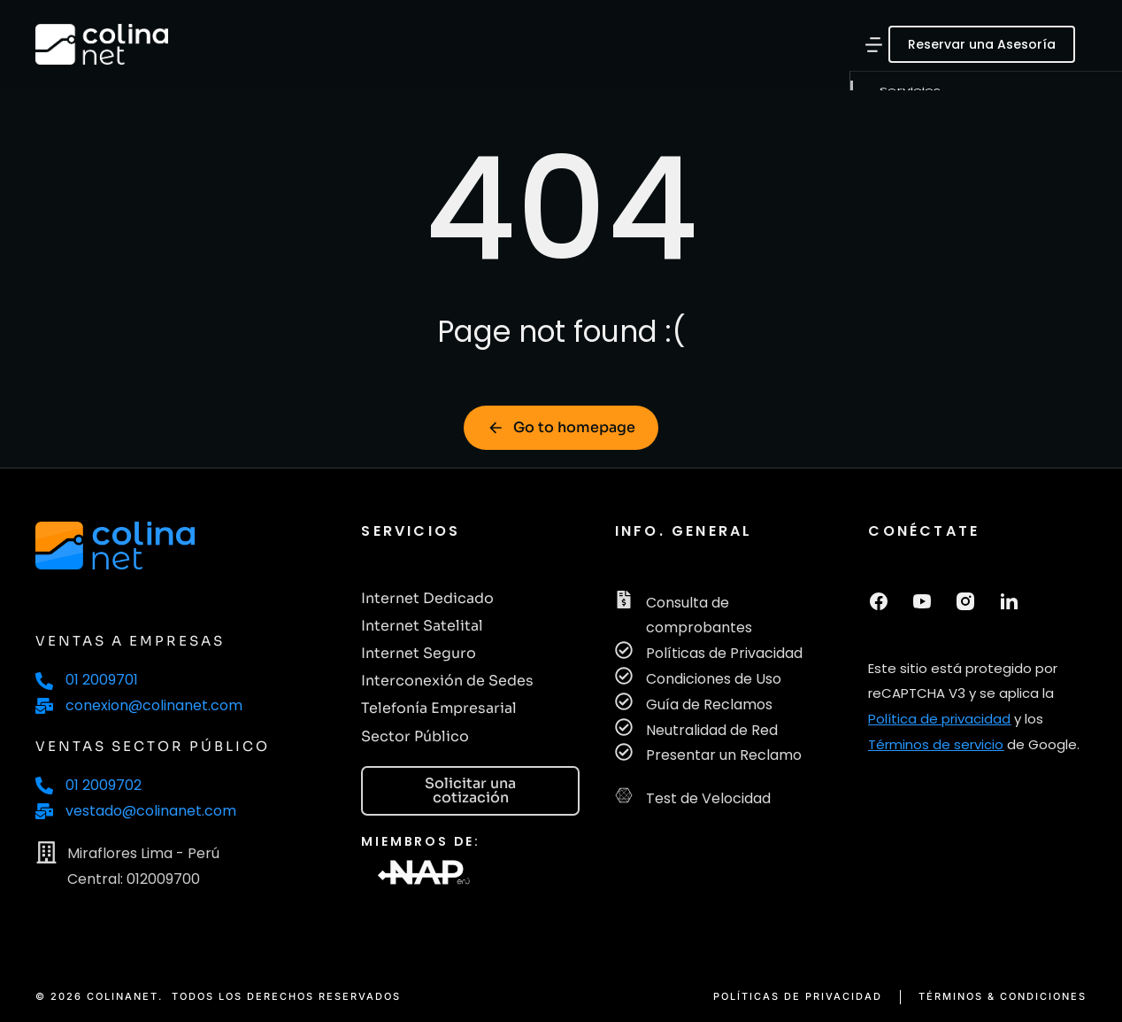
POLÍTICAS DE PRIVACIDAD (797, 997)
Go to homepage (561, 427)
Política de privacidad (939, 718)
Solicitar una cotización (470, 790)
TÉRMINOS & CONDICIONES (1002, 997)
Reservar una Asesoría (982, 44)
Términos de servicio (935, 744)
